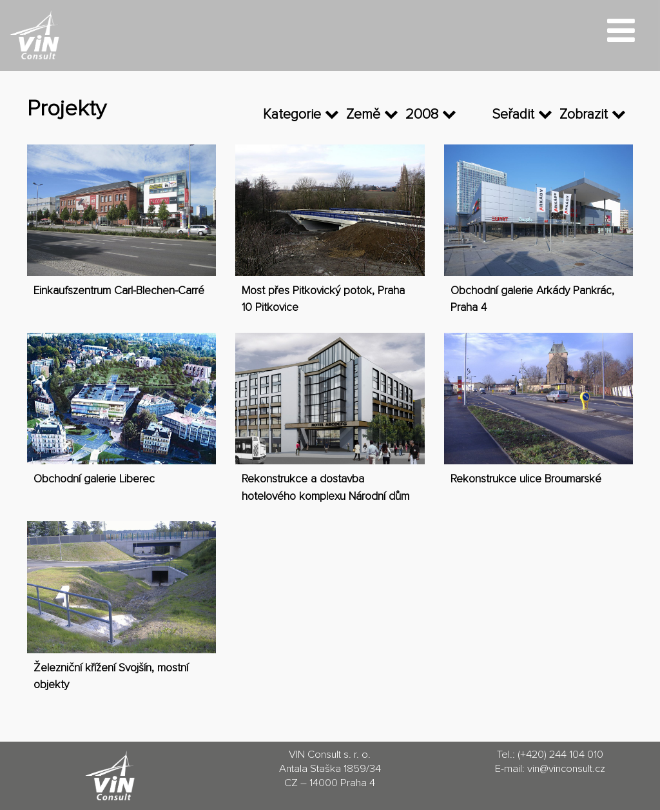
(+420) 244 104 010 (560, 754)
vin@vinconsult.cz (566, 769)
